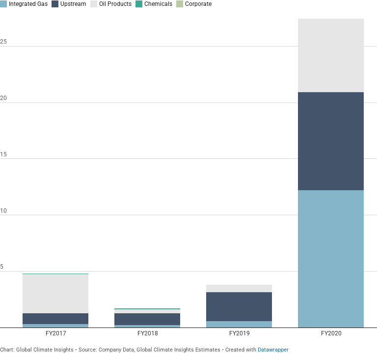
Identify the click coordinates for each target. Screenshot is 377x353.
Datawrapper (273, 350)
